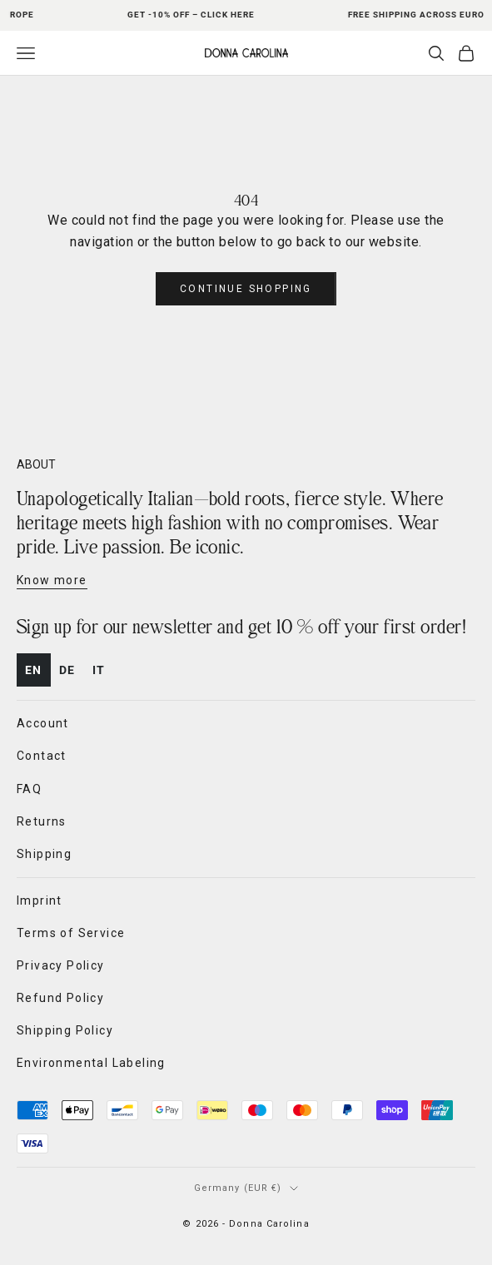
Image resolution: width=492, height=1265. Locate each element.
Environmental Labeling (91, 1062)
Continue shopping (246, 289)
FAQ (29, 789)
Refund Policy (60, 998)
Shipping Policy (65, 1030)
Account (43, 723)
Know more (52, 580)
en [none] (33, 670)
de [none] (67, 670)
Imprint (39, 900)
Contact (42, 755)
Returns (42, 821)
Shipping (44, 854)
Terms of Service (71, 933)
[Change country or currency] (246, 1188)
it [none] (99, 670)
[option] (67, 670)
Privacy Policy (61, 965)
